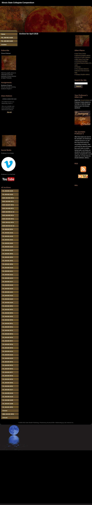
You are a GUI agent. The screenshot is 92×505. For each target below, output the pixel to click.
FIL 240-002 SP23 (7, 309)
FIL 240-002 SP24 (7, 313)
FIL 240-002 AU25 (7, 41)
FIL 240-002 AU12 (7, 274)
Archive (3, 44)
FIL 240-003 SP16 (7, 337)
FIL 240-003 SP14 (7, 334)
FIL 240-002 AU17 (7, 281)
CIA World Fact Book (81, 61)
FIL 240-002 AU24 (7, 302)
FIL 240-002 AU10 (7, 267)
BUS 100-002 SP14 (8, 198)
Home (3, 34)
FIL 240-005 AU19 (7, 396)
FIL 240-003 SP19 (7, 348)
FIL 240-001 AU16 (7, 236)
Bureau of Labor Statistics (83, 57)
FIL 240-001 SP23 (7, 253)
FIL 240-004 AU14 (7, 351)
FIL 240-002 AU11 (7, 271)
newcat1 (4, 417)
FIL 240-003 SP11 (7, 323)
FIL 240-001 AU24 (7, 250)
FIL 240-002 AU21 (7, 292)
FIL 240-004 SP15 (7, 365)
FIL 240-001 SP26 (7, 264)
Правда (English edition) (83, 74)
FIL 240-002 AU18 (7, 285)
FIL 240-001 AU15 (7, 232)
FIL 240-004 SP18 (7, 375)
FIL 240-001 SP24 (7, 257)
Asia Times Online (81, 53)
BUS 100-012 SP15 (8, 222)
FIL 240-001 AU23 (7, 246)
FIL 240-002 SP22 (7, 306)
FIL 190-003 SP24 (7, 229)
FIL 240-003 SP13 (7, 330)
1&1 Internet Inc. (69, 422)
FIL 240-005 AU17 (7, 389)
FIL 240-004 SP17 (7, 372)
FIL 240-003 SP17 (7, 341)
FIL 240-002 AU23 (7, 299)
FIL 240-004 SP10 (7, 362)
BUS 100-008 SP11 (8, 208)
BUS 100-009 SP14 (8, 215)
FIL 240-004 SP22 (7, 386)
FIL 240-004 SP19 (7, 379)
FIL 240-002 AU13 (7, 278)
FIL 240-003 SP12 (7, 327)
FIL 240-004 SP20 (7, 382)
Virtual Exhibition (85, 100)
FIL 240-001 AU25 (7, 37)
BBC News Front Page (82, 59)
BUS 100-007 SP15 (8, 205)
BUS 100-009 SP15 (8, 219)
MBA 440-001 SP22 (8, 414)
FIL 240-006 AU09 (7, 400)
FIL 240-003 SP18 (7, 344)
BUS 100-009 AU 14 (8, 212)
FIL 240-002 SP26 (7, 320)
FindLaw (78, 67)
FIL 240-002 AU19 (7, 288)
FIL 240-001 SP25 (7, 260)
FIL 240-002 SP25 (7, 316)
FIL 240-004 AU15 (7, 355)
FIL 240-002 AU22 (7, 295)
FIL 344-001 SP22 (7, 407)
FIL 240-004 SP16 (7, 368)
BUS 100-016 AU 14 (8, 226)
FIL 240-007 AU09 (7, 403)
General (4, 410)
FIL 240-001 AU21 (7, 239)
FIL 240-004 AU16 (7, 358)
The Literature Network (82, 69)
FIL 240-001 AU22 (7, 243)
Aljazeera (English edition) (83, 55)
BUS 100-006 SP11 (8, 201)
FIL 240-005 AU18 (7, 393)
